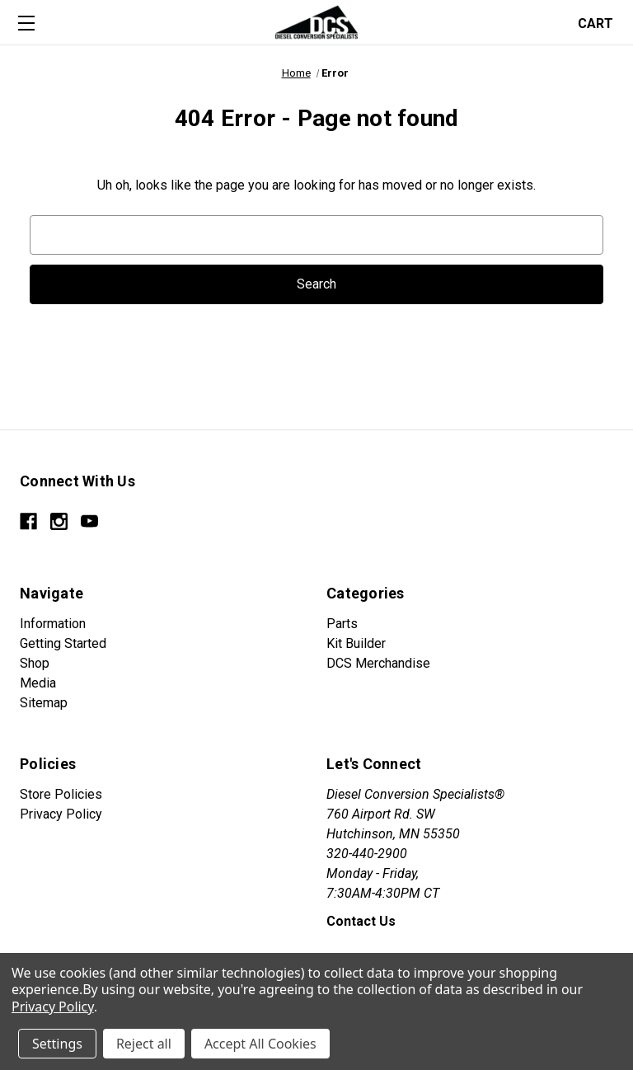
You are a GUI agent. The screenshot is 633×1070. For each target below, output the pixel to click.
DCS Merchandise (378, 663)
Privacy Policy (61, 814)
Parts (342, 623)
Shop (34, 663)
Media (38, 683)
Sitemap (44, 703)
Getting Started (63, 643)
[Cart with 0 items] (600, 22)
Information (53, 623)
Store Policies (61, 794)
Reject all (143, 1044)
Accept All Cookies (260, 1044)
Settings (57, 1044)
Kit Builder (356, 643)
